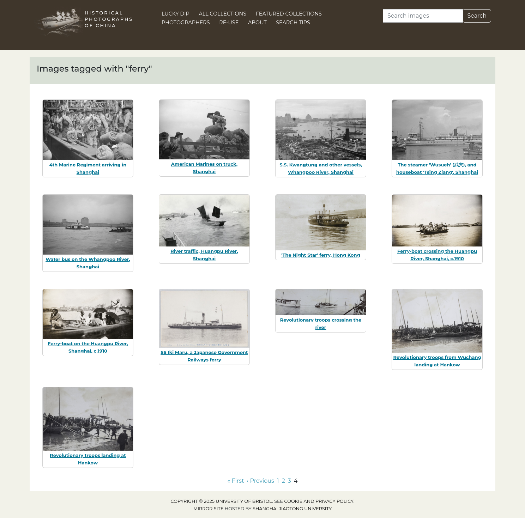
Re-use (229, 22)
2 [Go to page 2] (283, 480)
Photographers (186, 22)
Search (477, 15)
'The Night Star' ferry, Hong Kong (320, 255)
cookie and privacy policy (319, 501)
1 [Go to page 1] (278, 480)
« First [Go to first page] (236, 480)
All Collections (223, 14)
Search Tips (293, 22)
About (257, 22)
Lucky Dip (175, 14)
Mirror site (208, 508)
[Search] (423, 16)
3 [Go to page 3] (289, 480)
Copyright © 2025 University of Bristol (221, 501)
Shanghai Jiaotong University (292, 508)
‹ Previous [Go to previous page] (260, 480)
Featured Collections (289, 14)
